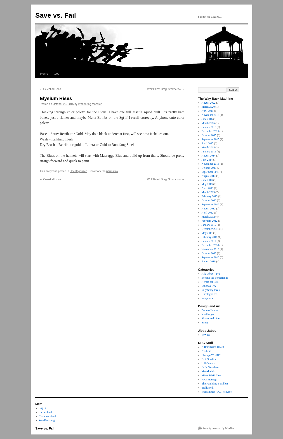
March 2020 (208, 106)
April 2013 (207, 188)
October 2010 (209, 253)
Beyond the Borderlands (215, 277)
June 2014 (207, 159)
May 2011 (207, 233)
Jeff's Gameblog (210, 367)
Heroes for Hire (210, 281)
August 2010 (209, 261)
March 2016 (208, 123)
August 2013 (209, 176)
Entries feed (45, 412)
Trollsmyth (208, 387)
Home (44, 73)
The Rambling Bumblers (215, 383)
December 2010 (210, 245)
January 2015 (209, 151)
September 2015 (210, 139)
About (56, 73)
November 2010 (210, 249)
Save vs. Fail (55, 15)
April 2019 (207, 110)
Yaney (205, 322)
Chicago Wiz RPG (212, 355)
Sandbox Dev (209, 285)
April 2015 (207, 143)
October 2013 (209, 167)
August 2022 (209, 102)
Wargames (207, 298)
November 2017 (210, 114)
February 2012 (209, 220)
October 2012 (209, 200)
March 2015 (208, 147)
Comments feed (47, 416)
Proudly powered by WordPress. (220, 428)
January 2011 (209, 241)
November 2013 (210, 163)
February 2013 (209, 196)
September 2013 (210, 171)
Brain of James (210, 310)
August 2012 (209, 208)
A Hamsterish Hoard (213, 347)
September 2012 (210, 204)
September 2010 (210, 257)
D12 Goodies (209, 359)
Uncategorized (78, 171)
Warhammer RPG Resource (217, 391)
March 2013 (208, 192)
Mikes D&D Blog (211, 375)
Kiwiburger (208, 314)
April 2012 (207, 212)
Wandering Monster (90, 104)
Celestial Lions (50, 89)
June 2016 (207, 119)
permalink (112, 171)
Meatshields (208, 371)
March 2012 (208, 216)
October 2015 (209, 135)
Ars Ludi (206, 351)
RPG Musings (209, 379)
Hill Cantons (208, 363)
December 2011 (210, 228)
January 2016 (209, 127)
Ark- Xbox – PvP (211, 273)
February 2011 (209, 237)
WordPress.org (47, 420)
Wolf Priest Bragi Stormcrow (165, 89)
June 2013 (207, 180)
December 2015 (210, 131)
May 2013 (207, 184)
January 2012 (209, 224)
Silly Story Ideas (211, 290)
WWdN (206, 334)
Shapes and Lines (211, 318)
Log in (42, 408)
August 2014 (209, 155)
